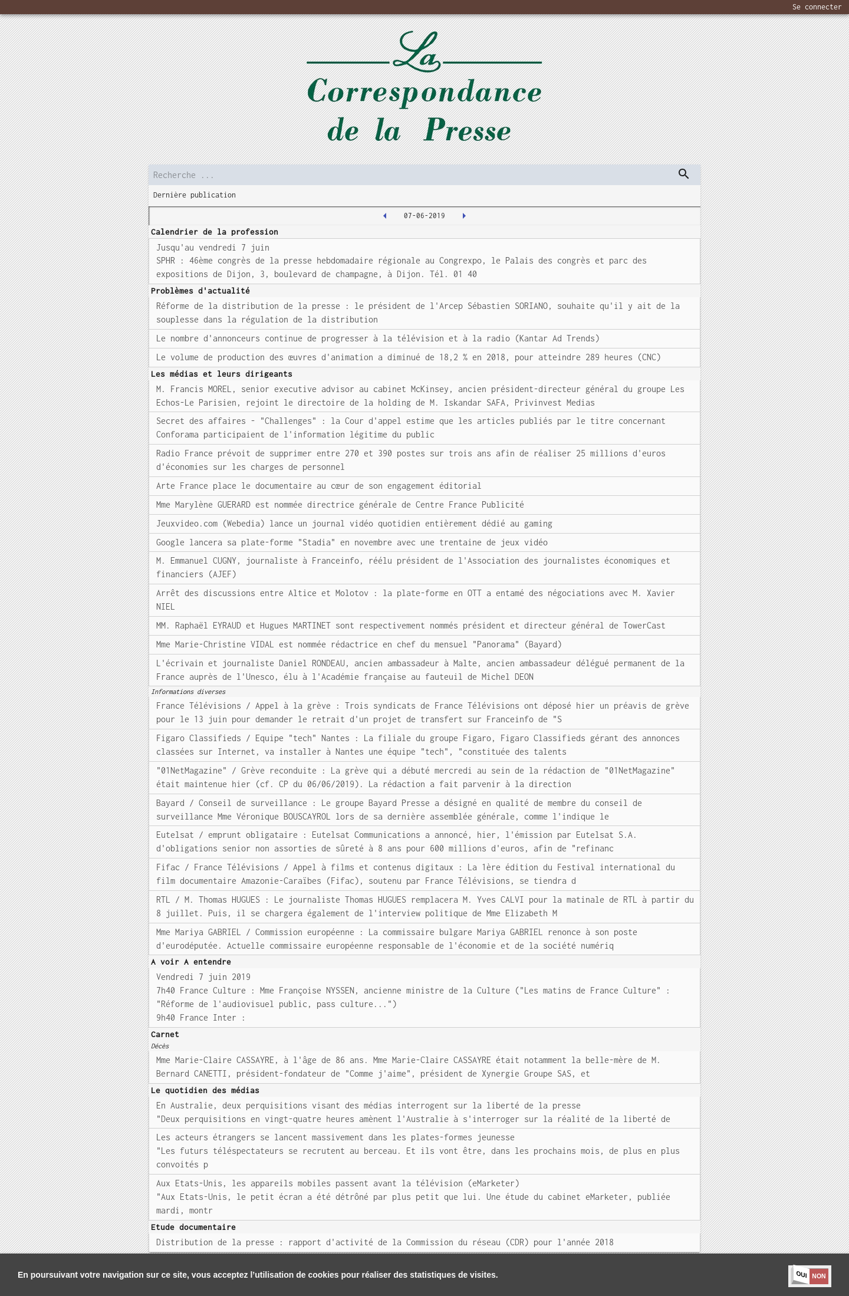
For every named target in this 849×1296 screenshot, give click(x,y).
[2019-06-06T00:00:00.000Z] (385, 216)
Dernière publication (194, 194)
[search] (424, 175)
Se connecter (817, 6)
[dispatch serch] (683, 174)
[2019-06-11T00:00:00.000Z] (464, 216)
